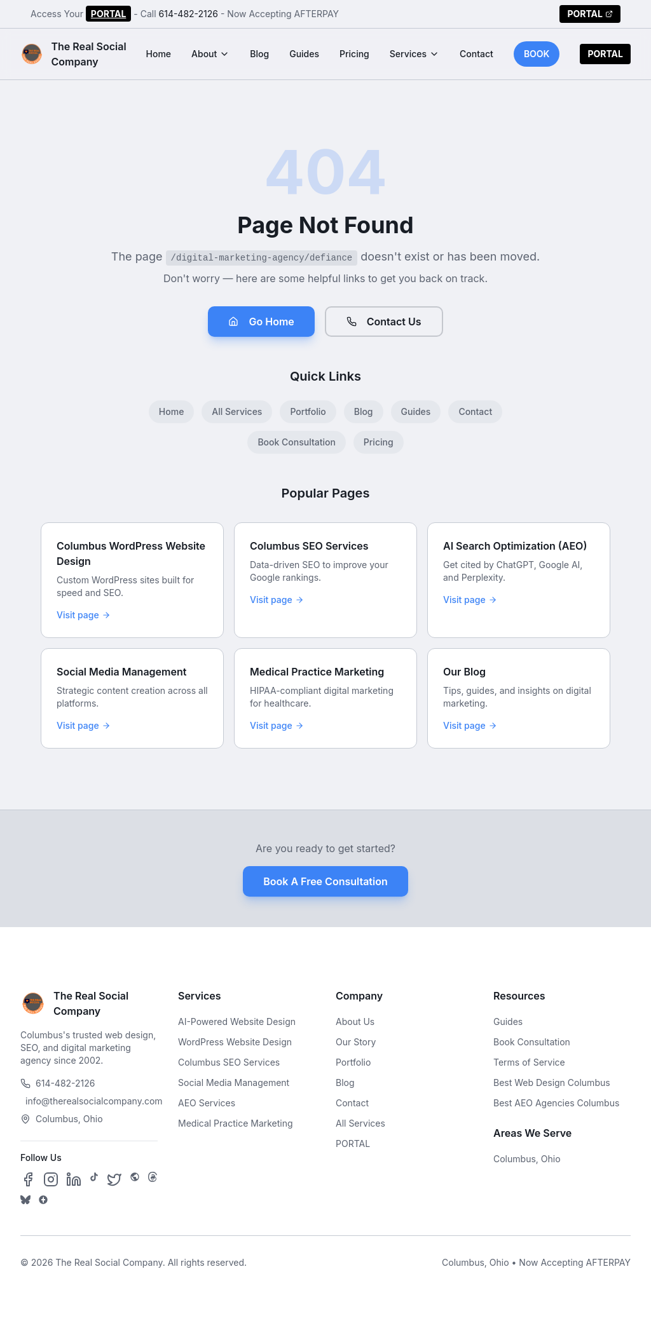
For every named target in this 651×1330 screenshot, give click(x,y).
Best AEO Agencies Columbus (556, 1102)
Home (159, 53)
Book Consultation (296, 442)
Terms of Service (529, 1062)
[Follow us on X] (114, 1179)
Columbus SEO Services (229, 1062)
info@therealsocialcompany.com (91, 1101)
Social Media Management (233, 1082)
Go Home (261, 321)
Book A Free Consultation (325, 881)
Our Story (356, 1041)
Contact (476, 53)
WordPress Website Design (235, 1041)
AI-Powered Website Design (237, 1021)
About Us (355, 1021)
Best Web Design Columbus (551, 1082)
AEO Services (206, 1102)
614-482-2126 (189, 13)
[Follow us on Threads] (152, 1179)
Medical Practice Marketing (235, 1123)
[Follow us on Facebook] (28, 1179)
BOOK (537, 53)
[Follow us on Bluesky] (25, 1200)
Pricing (354, 53)
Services (414, 53)
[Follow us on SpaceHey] (135, 1179)
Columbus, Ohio (527, 1158)
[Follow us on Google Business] (43, 1200)
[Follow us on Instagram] (50, 1179)
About (210, 53)
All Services (237, 411)
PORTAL (109, 13)
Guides (304, 53)
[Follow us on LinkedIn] (73, 1179)
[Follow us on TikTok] (94, 1179)
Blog (259, 53)
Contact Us (383, 321)
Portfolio (308, 411)
